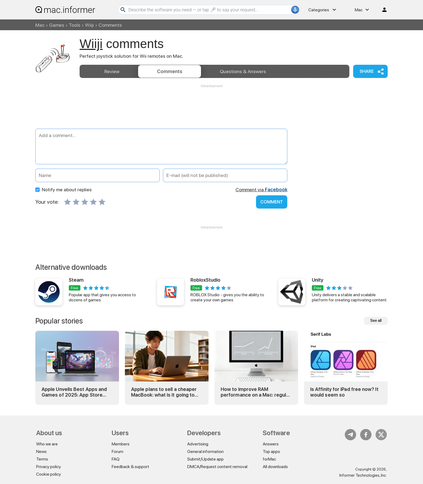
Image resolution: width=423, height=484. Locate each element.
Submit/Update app (205, 459)
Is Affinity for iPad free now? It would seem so (344, 392)
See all (375, 320)
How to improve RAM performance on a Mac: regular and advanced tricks (256, 392)
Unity (317, 280)
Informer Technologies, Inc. (363, 475)
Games (56, 25)
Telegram (350, 434)
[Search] (209, 10)
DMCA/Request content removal (217, 466)
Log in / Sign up (382, 9)
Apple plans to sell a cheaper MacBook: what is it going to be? (164, 392)
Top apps (271, 451)
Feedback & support (130, 466)
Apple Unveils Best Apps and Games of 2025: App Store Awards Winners (74, 392)
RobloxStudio (205, 280)
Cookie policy (48, 474)
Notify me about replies (63, 189)
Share (367, 71)
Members (120, 443)
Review (112, 71)
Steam (76, 280)
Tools (74, 25)
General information (205, 451)
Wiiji (89, 25)
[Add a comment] (161, 146)
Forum (117, 451)
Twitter (381, 434)
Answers (243, 71)
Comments (169, 71)
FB (365, 434)
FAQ (116, 459)
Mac (40, 25)
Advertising (197, 443)
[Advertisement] (211, 105)
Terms (42, 459)
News (41, 451)
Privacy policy (48, 466)
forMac (269, 459)
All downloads (275, 466)
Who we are (47, 443)
